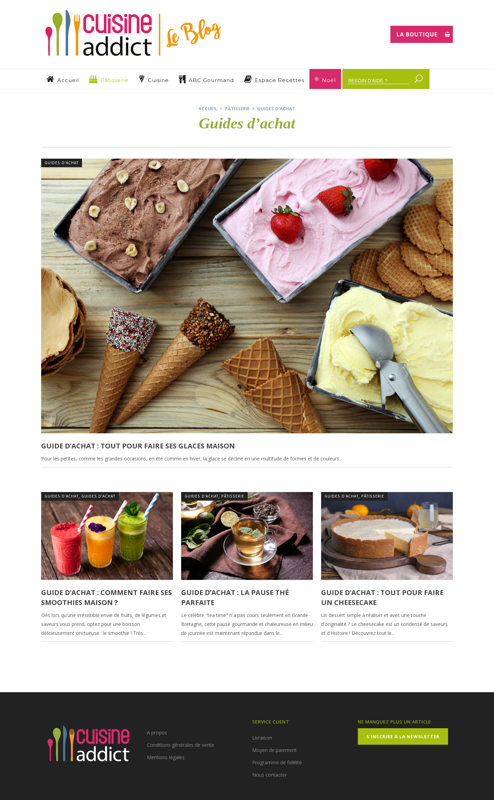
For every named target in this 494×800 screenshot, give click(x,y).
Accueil (208, 109)
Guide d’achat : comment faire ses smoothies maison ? (106, 597)
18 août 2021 (60, 472)
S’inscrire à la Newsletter (402, 736)
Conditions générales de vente (180, 745)
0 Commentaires (157, 647)
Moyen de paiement (274, 750)
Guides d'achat (62, 162)
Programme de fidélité (277, 762)
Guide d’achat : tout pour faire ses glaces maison (138, 445)
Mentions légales (166, 757)
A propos (157, 732)
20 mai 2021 (199, 647)
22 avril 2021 (340, 647)
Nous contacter (269, 775)
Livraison (262, 737)
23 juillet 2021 (62, 647)
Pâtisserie (237, 109)
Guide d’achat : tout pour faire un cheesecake (382, 597)
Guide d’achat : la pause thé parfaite (235, 597)
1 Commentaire (438, 472)
